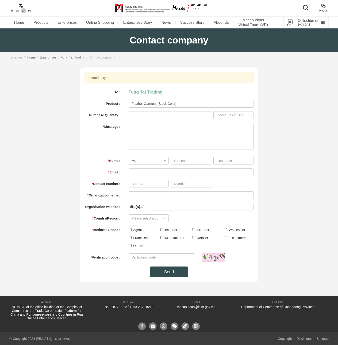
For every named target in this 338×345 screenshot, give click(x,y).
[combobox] (233, 115)
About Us (221, 22)
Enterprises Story (137, 22)
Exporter (200, 230)
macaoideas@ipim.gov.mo (196, 307)
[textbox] (232, 115)
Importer (168, 230)
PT (29, 10)
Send (169, 272)
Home (19, 22)
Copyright (285, 339)
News (166, 22)
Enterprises (67, 22)
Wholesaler (234, 230)
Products (41, 22)
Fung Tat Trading (73, 57)
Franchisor (139, 238)
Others (136, 246)
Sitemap (323, 339)
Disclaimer (304, 339)
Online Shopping (100, 22)
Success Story (192, 22)
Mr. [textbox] (134, 161)
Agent (135, 230)
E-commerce (235, 238)
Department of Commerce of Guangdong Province (277, 307)
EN (23, 10)
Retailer (200, 238)
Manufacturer (172, 238)
